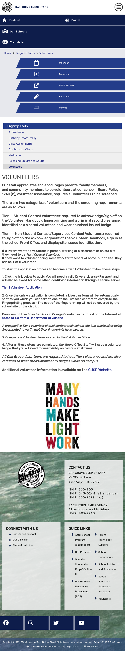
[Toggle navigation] (118, 7)
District (15, 20)
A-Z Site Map (91, 646)
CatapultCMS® (100, 642)
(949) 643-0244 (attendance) (93, 493)
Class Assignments (20, 143)
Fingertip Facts (25, 53)
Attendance (16, 132)
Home (7, 53)
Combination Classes (22, 149)
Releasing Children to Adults (26, 161)
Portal (75, 20)
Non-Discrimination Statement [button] (44, 646)
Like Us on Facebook (24, 534)
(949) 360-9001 (81, 489)
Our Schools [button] (18, 31)
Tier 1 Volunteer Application (22, 287)
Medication (15, 155)
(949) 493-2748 (81, 513)
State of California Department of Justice (32, 318)
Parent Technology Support (105, 539)
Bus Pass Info (83, 552)
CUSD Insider (20, 539)
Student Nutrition (23, 545)
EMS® (112, 642)
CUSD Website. (99, 370)
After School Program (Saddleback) (82, 539)
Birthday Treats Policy (22, 138)
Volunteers (46, 53)
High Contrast (73, 647)
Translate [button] (17, 42)
